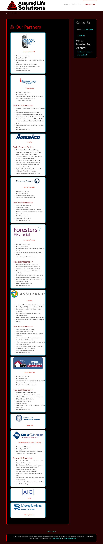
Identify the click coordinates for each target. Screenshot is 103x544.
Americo (29, 142)
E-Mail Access (51, 531)
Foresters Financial (29, 240)
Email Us (81, 36)
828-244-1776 (87, 29)
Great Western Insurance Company (29, 442)
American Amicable (29, 52)
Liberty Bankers (29, 515)
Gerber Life (29, 425)
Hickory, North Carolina (69, 538)
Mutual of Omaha (29, 187)
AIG (29, 498)
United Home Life (29, 372)
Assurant (29, 300)
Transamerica (29, 88)
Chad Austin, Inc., (57, 538)
